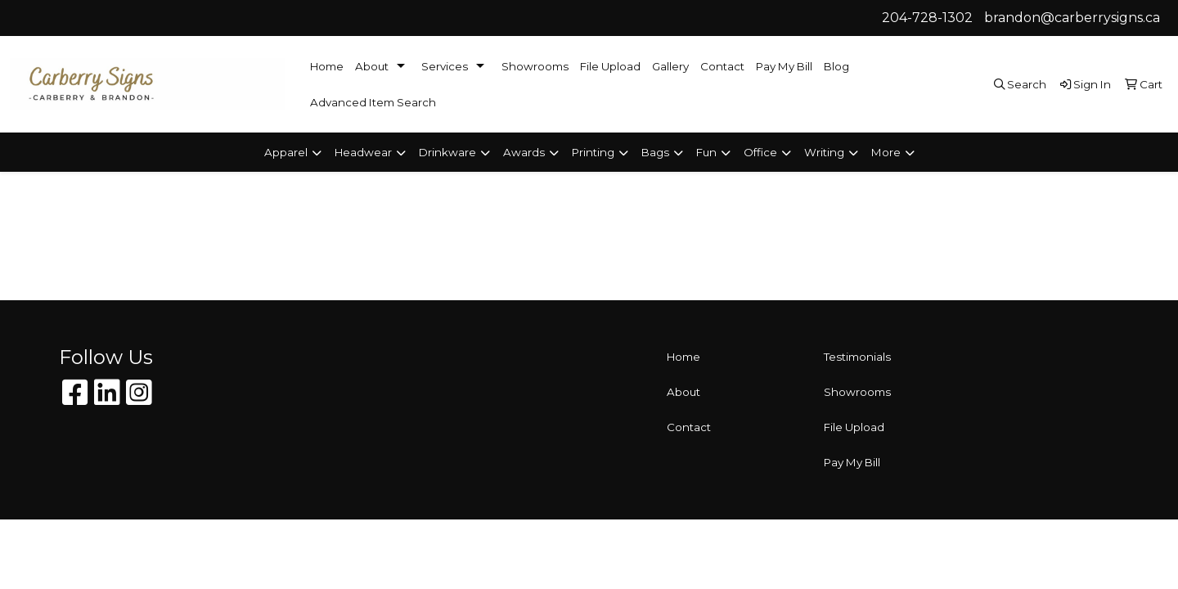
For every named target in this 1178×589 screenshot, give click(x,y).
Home (327, 66)
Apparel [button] (286, 152)
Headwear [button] (363, 152)
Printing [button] (593, 152)
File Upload (610, 66)
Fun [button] (706, 152)
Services (444, 66)
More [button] (886, 152)
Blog (836, 66)
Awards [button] (524, 152)
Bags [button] (655, 152)
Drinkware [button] (447, 152)
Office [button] (760, 152)
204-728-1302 (927, 17)
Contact (722, 66)
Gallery (670, 66)
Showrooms (535, 66)
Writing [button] (824, 152)
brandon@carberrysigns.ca (1072, 17)
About (372, 66)
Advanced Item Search (373, 102)
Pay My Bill (784, 66)
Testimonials (857, 356)
